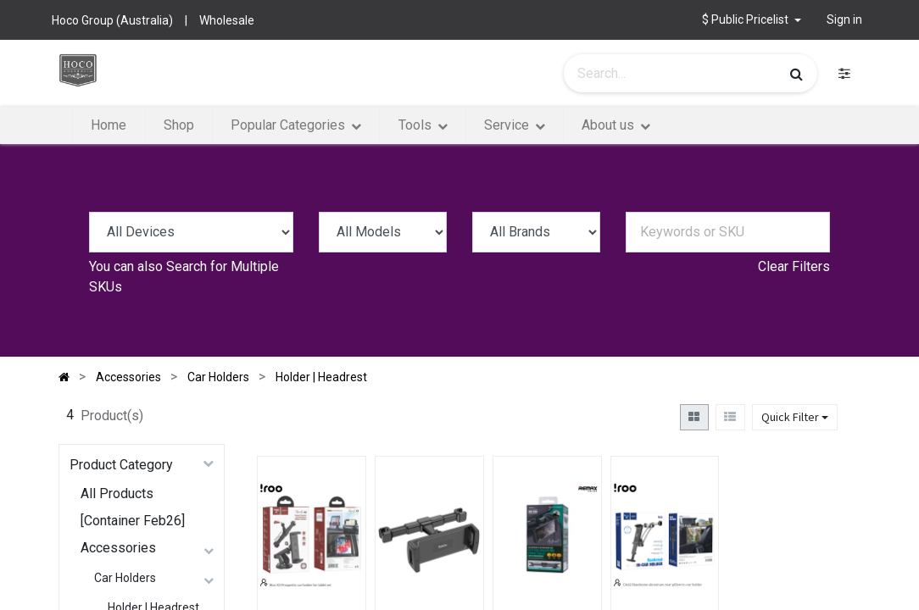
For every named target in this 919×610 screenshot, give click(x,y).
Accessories (118, 548)
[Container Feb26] (133, 521)
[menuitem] (108, 125)
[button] (751, 20)
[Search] (796, 73)
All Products (117, 493)
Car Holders (125, 578)
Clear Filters (794, 266)
